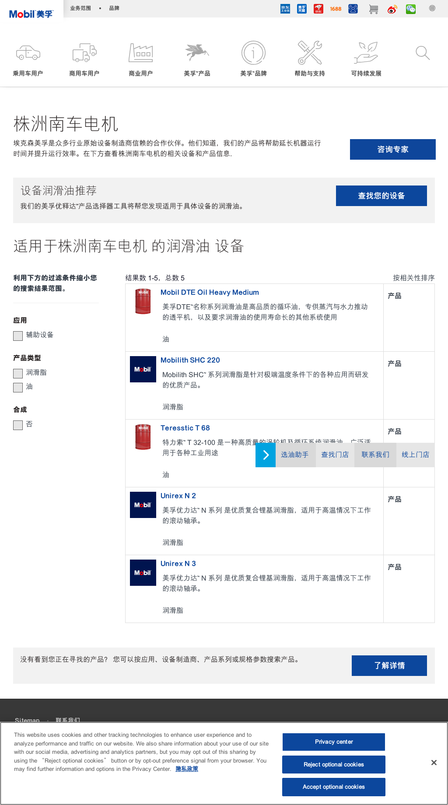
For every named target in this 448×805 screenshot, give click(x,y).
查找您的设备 (381, 195)
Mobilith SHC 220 (190, 360)
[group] (51, 335)
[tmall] (302, 10)
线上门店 (416, 455)
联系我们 (375, 455)
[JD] (318, 10)
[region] (224, 763)
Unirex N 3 (178, 563)
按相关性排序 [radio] (414, 278)
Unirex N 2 (178, 496)
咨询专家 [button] (393, 149)
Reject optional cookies (334, 764)
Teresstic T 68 (185, 428)
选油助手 (295, 455)
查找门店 (335, 455)
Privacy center (334, 741)
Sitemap (27, 720)
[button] (28, 59)
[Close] (434, 762)
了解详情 (389, 665)
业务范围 (80, 8)
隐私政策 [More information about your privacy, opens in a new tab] (186, 769)
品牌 (114, 8)
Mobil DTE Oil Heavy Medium (210, 292)
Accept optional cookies (334, 787)
